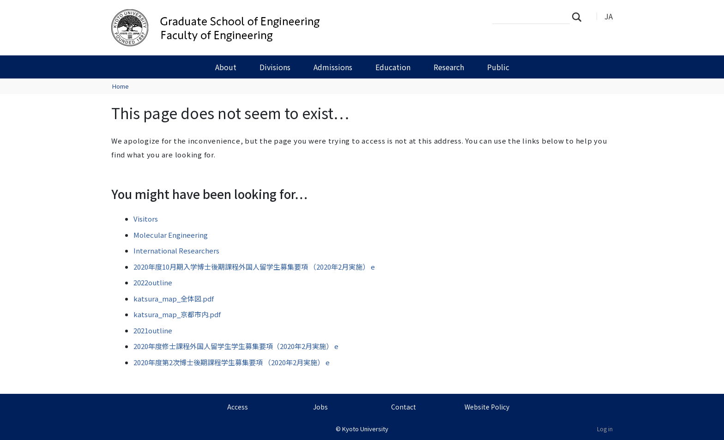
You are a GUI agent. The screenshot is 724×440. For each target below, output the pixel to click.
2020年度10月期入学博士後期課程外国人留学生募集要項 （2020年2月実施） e (254, 266)
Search (579, 16)
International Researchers (176, 250)
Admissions (333, 66)
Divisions (274, 66)
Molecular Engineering (170, 235)
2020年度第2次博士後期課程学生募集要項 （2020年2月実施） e (231, 362)
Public (498, 66)
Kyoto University (365, 428)
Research (449, 66)
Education (392, 66)
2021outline (152, 330)
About (225, 66)
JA (608, 16)
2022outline (152, 282)
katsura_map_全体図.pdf (173, 298)
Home (120, 86)
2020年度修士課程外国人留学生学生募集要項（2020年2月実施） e (235, 346)
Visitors (145, 218)
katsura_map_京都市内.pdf (177, 314)
